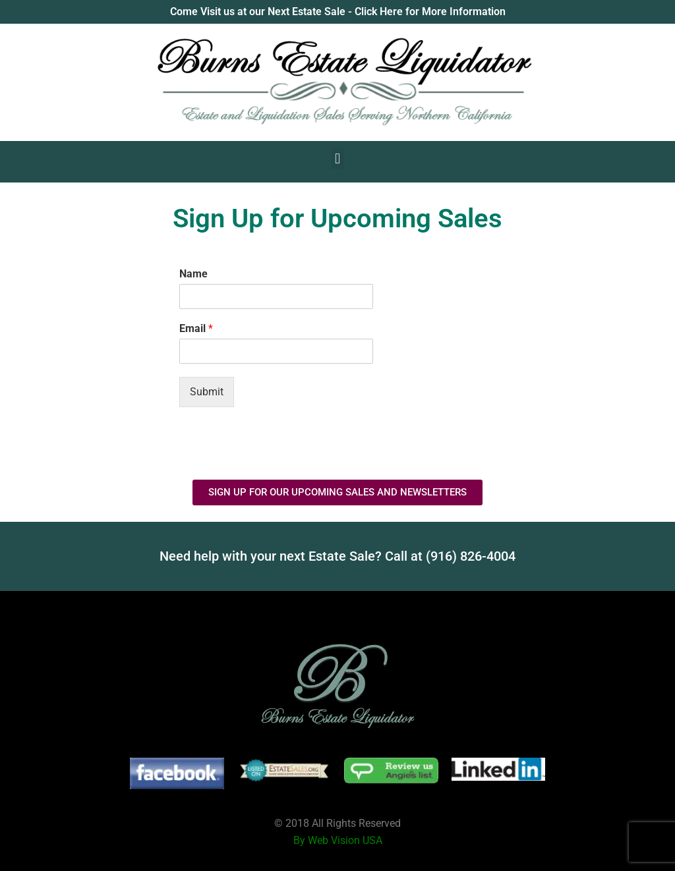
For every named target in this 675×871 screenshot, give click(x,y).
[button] (337, 158)
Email (196, 328)
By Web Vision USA (337, 840)
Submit (206, 391)
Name (193, 273)
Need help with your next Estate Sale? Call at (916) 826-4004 (337, 556)
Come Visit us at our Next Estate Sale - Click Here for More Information (338, 11)
